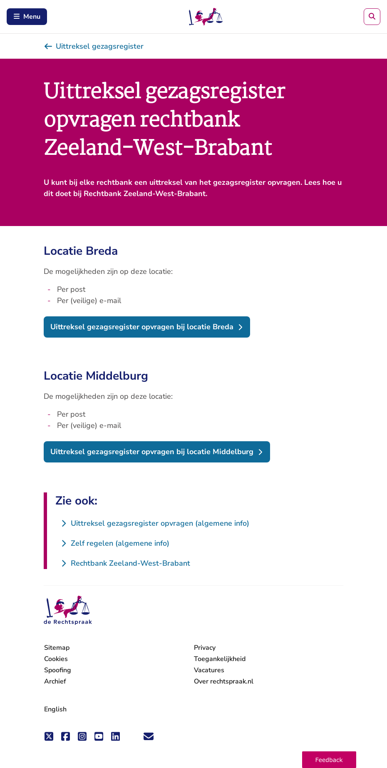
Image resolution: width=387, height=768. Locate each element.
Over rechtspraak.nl (223, 681)
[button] (329, 759)
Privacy (205, 647)
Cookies (56, 659)
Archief (55, 681)
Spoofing (57, 670)
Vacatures (209, 670)
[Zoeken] (372, 16)
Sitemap (56, 647)
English (55, 709)
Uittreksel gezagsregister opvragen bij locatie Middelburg (151, 452)
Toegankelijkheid (220, 659)
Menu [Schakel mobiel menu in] (26, 16)
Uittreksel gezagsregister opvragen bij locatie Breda (141, 327)
